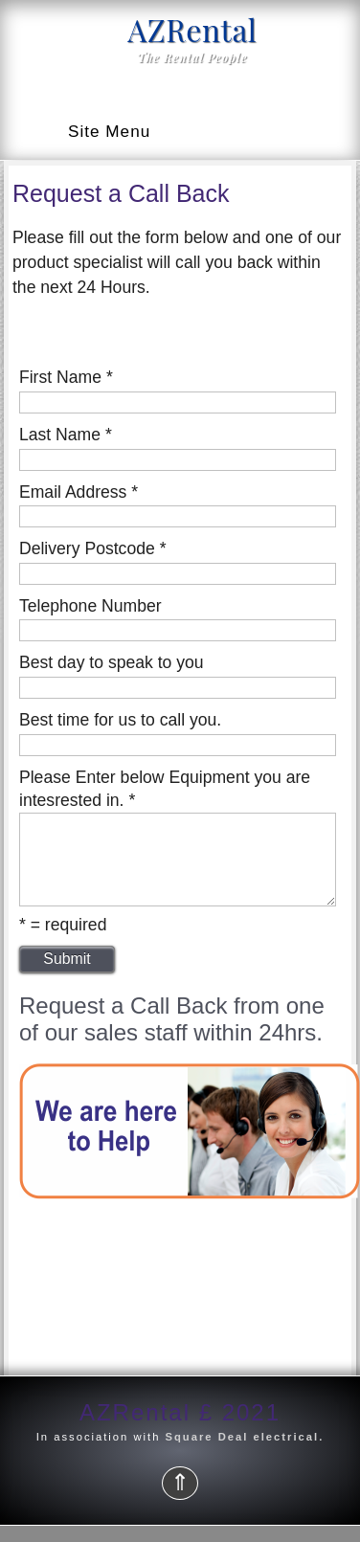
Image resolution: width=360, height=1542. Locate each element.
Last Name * (65, 434)
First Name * (66, 377)
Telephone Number (90, 605)
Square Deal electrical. (242, 1454)
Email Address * (78, 492)
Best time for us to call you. (120, 719)
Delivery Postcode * (93, 548)
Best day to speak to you (111, 662)
